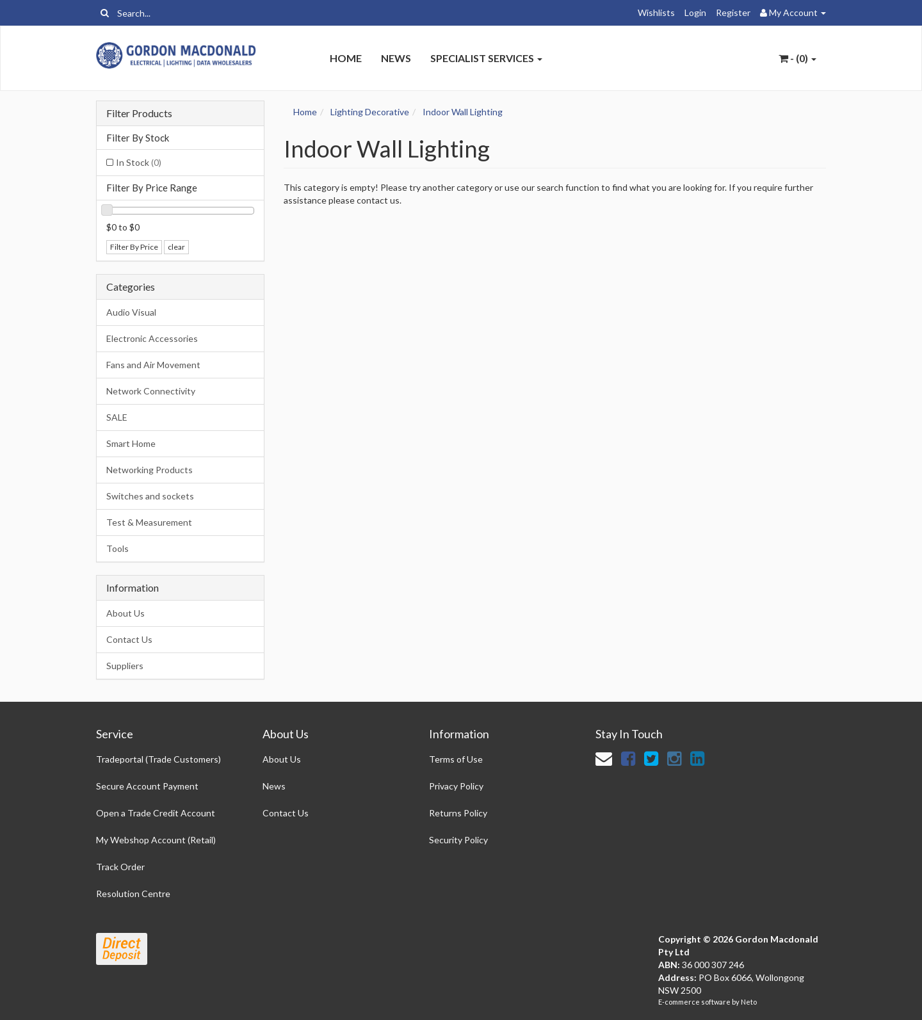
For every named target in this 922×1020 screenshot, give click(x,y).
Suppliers (124, 665)
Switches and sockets (150, 495)
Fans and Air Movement (153, 364)
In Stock (138, 162)
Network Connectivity (150, 390)
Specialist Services (486, 58)
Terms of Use (456, 759)
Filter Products (139, 113)
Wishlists (656, 12)
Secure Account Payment (147, 786)
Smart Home (131, 443)
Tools (117, 548)
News (396, 58)
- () (797, 58)
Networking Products (149, 469)
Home (346, 58)
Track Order (120, 866)
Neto (749, 1002)
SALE (116, 417)
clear (176, 247)
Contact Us (129, 639)
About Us (125, 613)
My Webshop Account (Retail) (156, 839)
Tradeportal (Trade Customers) (158, 759)
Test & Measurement (149, 522)
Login (695, 12)
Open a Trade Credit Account (155, 812)
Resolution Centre (133, 893)
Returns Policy (458, 812)
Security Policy (458, 839)
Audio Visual (131, 312)
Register (733, 12)
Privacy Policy (456, 786)
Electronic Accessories (152, 338)
